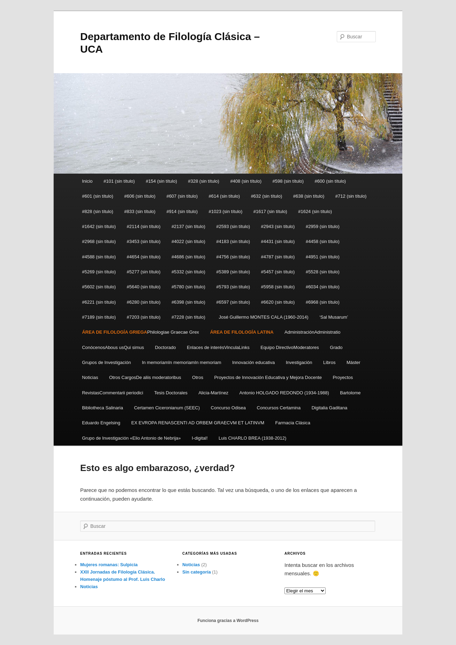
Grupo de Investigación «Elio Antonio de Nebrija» (131, 438)
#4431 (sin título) (278, 241)
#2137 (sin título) (188, 226)
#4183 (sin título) (233, 241)
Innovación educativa (253, 362)
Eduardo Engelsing (101, 422)
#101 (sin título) (119, 181)
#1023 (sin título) (226, 211)
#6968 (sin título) (323, 302)
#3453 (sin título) (144, 241)
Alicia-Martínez (213, 392)
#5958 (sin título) (278, 286)
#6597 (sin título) (233, 302)
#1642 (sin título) (99, 226)
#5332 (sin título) (188, 271)
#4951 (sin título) (323, 256)
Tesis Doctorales (170, 392)
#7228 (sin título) (188, 317)
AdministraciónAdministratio (312, 332)
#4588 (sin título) (99, 256)
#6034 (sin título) (323, 286)
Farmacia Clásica (292, 422)
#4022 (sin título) (188, 241)
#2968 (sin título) (99, 241)
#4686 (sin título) (188, 256)
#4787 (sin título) (278, 256)
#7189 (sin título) (99, 317)
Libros (329, 362)
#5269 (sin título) (99, 271)
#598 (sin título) (288, 181)
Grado (336, 347)
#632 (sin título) (266, 196)
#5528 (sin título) (323, 271)
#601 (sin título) (97, 196)
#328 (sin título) (203, 181)
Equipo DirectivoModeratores (289, 347)
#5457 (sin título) (278, 271)
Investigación (299, 362)
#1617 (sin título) (270, 211)
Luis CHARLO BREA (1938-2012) (252, 438)
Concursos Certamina (279, 407)
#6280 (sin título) (144, 302)
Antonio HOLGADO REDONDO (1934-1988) (284, 392)
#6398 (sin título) (188, 302)
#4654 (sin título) (144, 256)
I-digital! (200, 438)
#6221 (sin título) (99, 302)
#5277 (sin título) (144, 271)
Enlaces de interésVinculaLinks (218, 347)
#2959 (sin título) (323, 226)
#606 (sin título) (139, 196)
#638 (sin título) (309, 196)
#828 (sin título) (97, 211)
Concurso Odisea (228, 407)
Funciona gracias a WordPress (227, 620)
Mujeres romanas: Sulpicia (109, 564)
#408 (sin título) (245, 181)
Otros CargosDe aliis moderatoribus (145, 377)
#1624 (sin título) (315, 211)
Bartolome (350, 392)
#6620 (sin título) (278, 302)
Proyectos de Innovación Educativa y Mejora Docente (268, 377)
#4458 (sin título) (323, 241)
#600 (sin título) (330, 181)
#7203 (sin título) (144, 317)
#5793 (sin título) (233, 286)
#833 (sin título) (139, 211)
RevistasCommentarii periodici (112, 392)
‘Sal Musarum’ (333, 317)
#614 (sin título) (224, 196)
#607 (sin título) (182, 196)
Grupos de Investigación (106, 362)
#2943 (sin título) (278, 226)
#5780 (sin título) (188, 286)
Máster (353, 362)
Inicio (87, 181)
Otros (197, 377)
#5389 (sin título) (233, 271)
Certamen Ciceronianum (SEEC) (167, 407)
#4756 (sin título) (233, 256)
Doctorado (165, 347)
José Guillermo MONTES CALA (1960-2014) (262, 317)
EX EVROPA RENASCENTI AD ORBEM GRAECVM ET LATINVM (197, 422)
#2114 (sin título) (144, 226)
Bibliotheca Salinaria (102, 407)
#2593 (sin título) (233, 226)
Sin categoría (196, 572)
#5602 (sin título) (99, 286)
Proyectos (343, 377)
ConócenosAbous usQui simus (113, 347)
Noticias (90, 377)
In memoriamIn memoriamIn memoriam (181, 362)
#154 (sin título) (161, 181)
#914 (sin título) (182, 211)
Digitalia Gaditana (330, 407)
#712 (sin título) (351, 196)
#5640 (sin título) (144, 286)
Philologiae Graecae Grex (140, 332)
